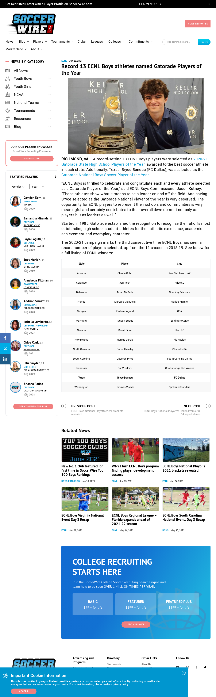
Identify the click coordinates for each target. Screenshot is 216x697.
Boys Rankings (70, 481)
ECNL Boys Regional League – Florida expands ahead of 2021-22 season (134, 519)
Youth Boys (18, 78)
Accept (23, 691)
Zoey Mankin (32, 260)
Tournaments (60, 41)
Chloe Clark (31, 342)
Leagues (97, 41)
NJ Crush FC (31, 329)
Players (38, 41)
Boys (165, 530)
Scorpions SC (32, 225)
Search (204, 41)
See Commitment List (33, 406)
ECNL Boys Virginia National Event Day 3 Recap (82, 517)
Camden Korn (33, 198)
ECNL (64, 61)
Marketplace (14, 49)
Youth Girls (18, 86)
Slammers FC (32, 349)
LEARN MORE (148, 4)
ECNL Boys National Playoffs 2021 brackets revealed (183, 468)
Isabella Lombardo (36, 322)
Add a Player (136, 624)
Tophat (28, 204)
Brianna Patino (33, 384)
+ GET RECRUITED (198, 23)
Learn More (31, 158)
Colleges (114, 41)
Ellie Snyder (32, 363)
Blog (22, 41)
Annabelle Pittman (36, 280)
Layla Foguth (33, 239)
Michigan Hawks (34, 246)
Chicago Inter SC (34, 308)
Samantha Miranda (36, 218)
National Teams (22, 102)
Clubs (82, 41)
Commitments (139, 41)
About (35, 49)
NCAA (14, 94)
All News (16, 70)
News (9, 41)
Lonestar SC (31, 287)
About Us (146, 664)
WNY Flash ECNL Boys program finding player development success (135, 470)
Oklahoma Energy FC (36, 370)
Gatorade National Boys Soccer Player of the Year (105, 175)
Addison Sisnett (34, 301)
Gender (16, 186)
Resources (18, 118)
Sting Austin (31, 266)
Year (34, 186)
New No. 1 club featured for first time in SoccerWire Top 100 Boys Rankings (82, 470)
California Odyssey (36, 390)
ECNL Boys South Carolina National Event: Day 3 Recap (183, 517)
